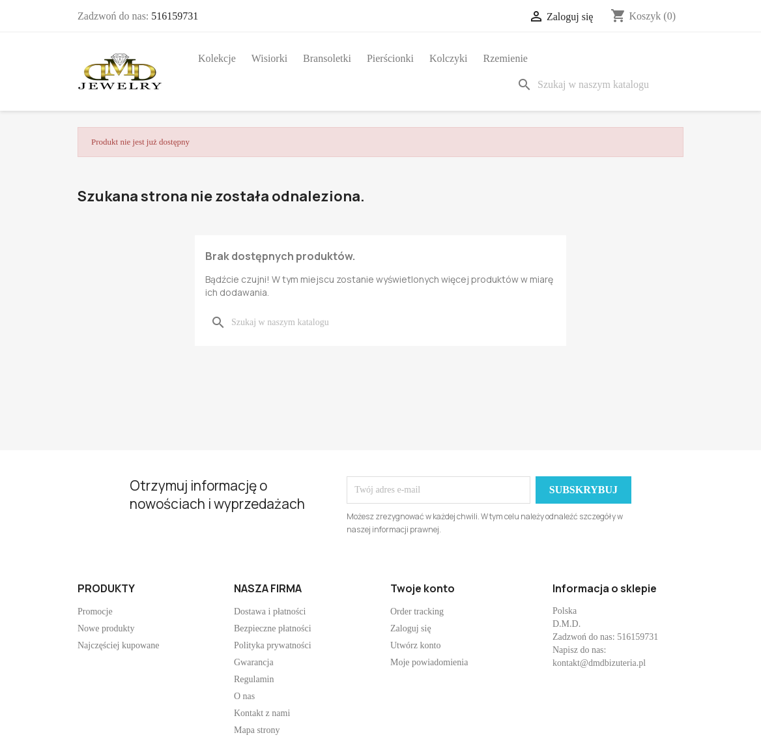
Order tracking (417, 611)
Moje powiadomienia (429, 662)
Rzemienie (505, 58)
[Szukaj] (597, 85)
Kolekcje (217, 58)
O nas (244, 696)
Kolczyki (448, 58)
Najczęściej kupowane (119, 645)
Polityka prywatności (272, 645)
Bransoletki (327, 58)
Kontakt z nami (262, 713)
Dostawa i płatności (270, 611)
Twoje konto (422, 588)
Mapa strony (257, 730)
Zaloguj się (410, 628)
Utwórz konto (415, 645)
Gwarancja (254, 662)
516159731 (174, 16)
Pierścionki (390, 58)
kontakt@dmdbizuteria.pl (599, 663)
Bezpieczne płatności (272, 628)
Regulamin (254, 679)
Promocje (95, 611)
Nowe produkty (106, 628)
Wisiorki (269, 58)
